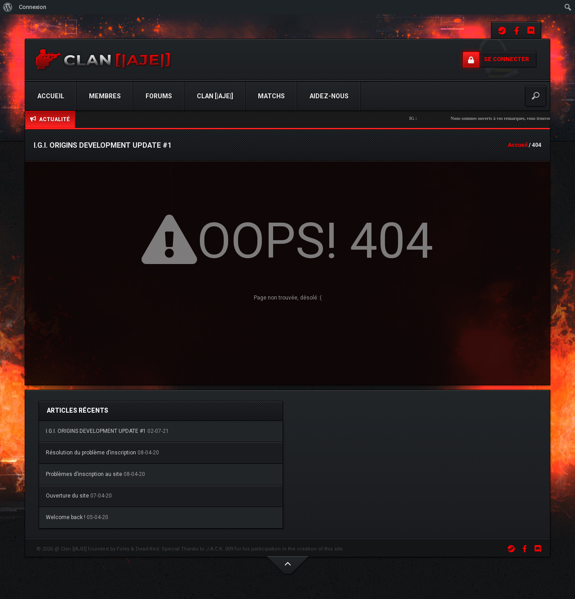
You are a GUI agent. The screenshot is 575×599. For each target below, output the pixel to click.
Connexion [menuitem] (32, 7)
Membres (105, 96)
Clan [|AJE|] (215, 96)
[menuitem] (8, 7)
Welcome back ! (65, 517)
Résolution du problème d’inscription (91, 452)
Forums (159, 96)
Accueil (50, 96)
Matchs (271, 96)
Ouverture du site (67, 496)
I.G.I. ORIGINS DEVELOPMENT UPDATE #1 (96, 431)
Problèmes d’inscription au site (84, 474)
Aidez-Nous (329, 96)
